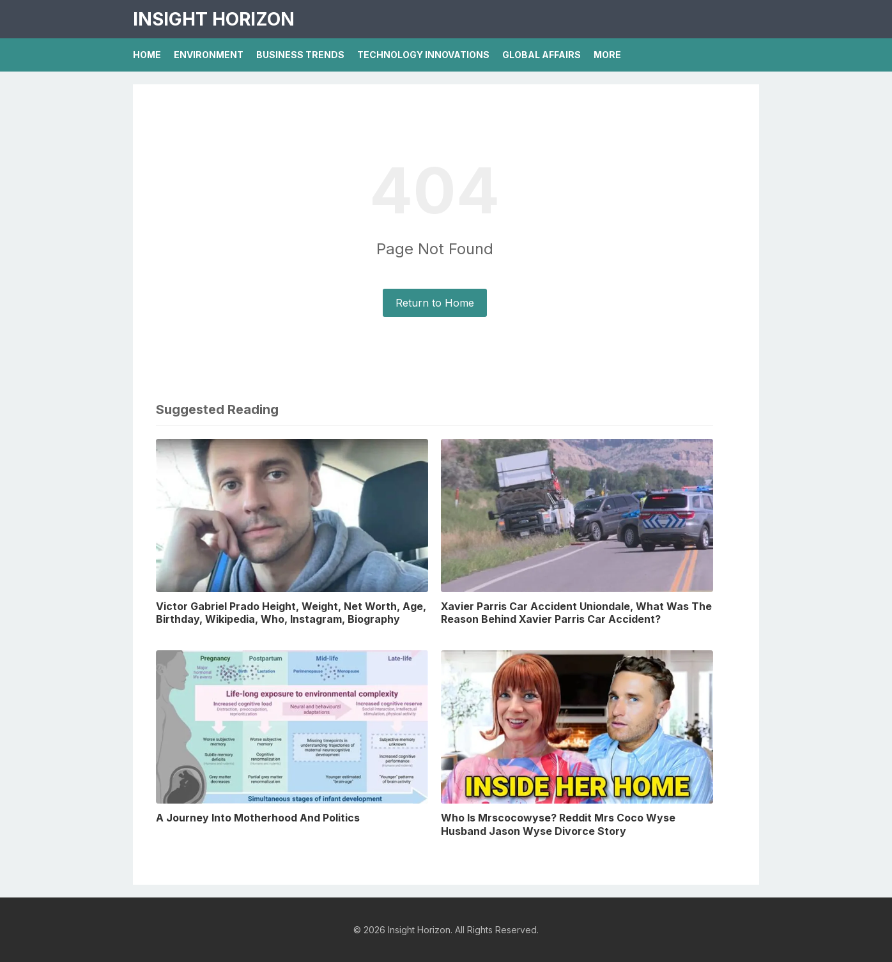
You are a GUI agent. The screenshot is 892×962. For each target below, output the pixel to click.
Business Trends (300, 54)
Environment (208, 54)
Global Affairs (541, 54)
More (607, 54)
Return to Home (435, 302)
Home (147, 54)
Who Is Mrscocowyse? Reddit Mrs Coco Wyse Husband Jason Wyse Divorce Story (558, 824)
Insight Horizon (214, 19)
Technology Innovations (423, 54)
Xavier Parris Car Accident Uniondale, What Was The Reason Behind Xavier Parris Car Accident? (576, 613)
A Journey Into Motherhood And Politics (258, 817)
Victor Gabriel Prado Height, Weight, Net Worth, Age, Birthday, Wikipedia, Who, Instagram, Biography (291, 613)
